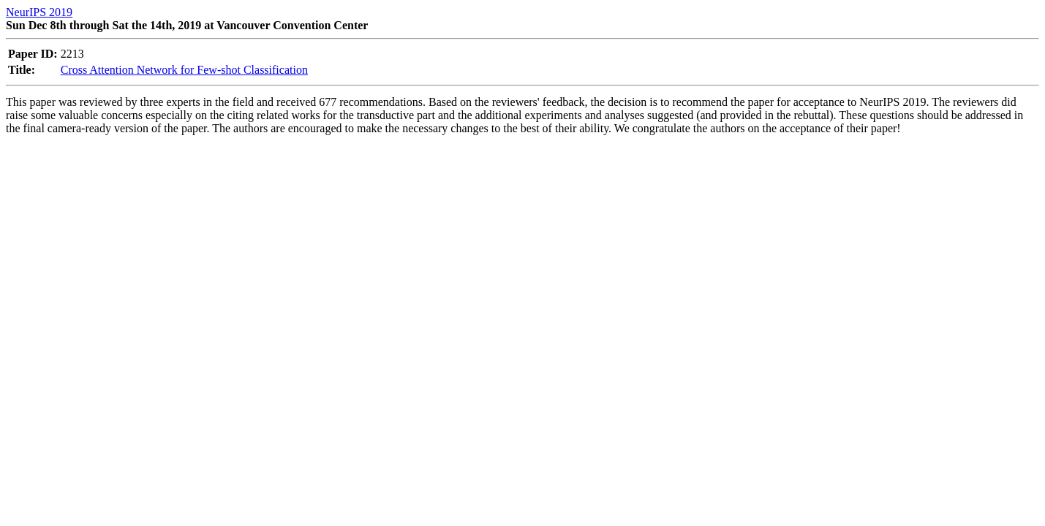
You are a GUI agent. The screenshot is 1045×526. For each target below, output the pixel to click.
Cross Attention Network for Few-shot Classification (184, 70)
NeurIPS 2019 (39, 12)
